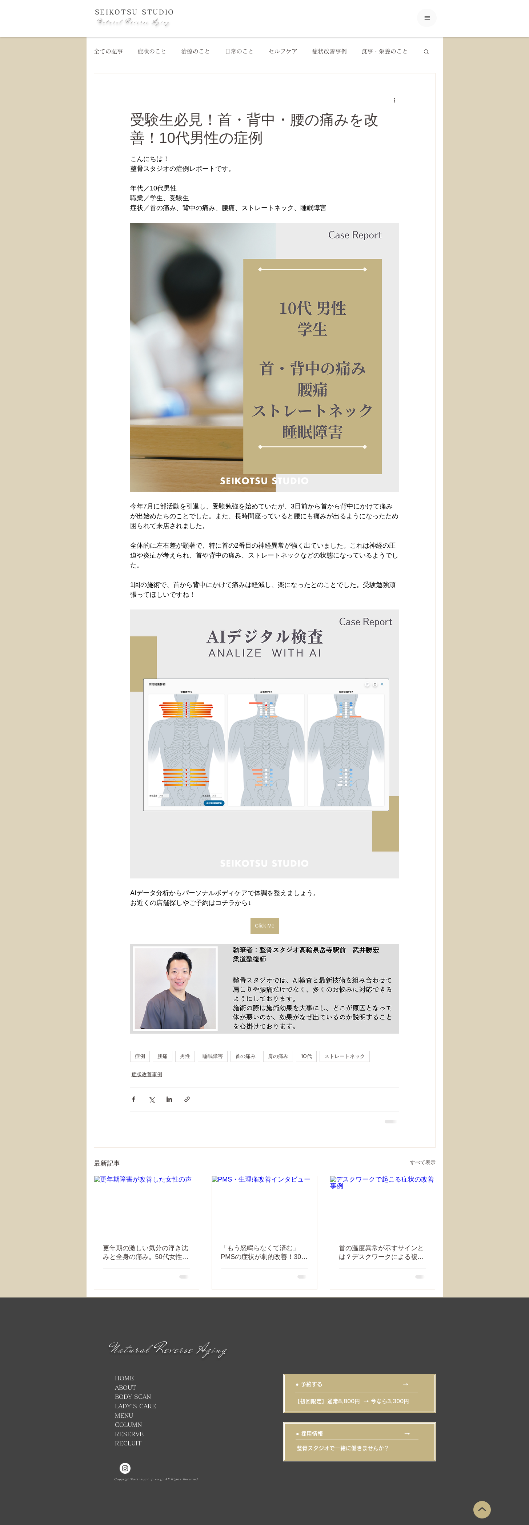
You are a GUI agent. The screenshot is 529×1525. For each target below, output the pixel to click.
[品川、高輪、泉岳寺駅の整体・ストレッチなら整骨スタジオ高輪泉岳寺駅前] (125, 1468)
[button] (426, 51)
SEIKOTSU (118, 12)
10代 (306, 1056)
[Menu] (427, 18)
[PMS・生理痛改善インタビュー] (264, 1205)
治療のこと (195, 51)
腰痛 (162, 1056)
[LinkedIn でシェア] (169, 1099)
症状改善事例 (329, 51)
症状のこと (152, 51)
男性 (185, 1056)
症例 (140, 1056)
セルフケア (282, 51)
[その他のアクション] (394, 99)
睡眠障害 (213, 1056)
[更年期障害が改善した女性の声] (146, 1205)
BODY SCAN (133, 1397)
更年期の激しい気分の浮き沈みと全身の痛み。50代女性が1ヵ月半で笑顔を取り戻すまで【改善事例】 (146, 1252)
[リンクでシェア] (187, 1099)
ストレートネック (344, 1056)
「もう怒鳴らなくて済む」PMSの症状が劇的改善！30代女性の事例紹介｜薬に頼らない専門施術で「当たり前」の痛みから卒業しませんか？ (264, 1252)
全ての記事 (108, 51)
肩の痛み (278, 1056)
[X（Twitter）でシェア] (151, 1099)
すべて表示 (423, 1162)
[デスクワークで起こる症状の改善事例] (382, 1205)
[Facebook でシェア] (133, 1099)
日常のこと (239, 51)
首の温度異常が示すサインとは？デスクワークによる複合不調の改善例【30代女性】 (381, 1252)
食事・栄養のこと (384, 51)
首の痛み (245, 1056)
